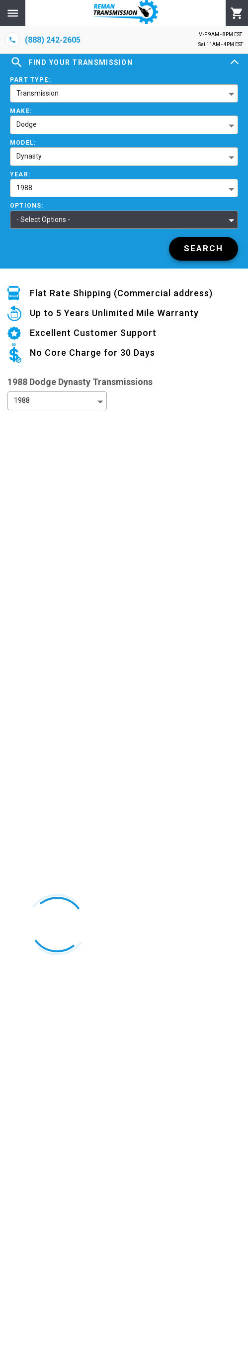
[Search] (203, 249)
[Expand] (234, 62)
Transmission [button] (37, 93)
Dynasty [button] (29, 156)
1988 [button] (24, 188)
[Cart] (237, 13)
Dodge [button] (26, 124)
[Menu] (12, 13)
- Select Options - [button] (43, 219)
